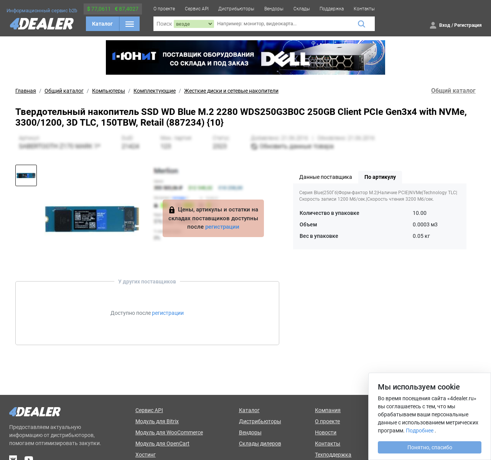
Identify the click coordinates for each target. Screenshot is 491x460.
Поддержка (332, 8)
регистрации (222, 226)
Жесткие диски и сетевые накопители (231, 91)
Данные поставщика (325, 177)
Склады (301, 8)
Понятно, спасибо (429, 447)
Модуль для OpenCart (162, 443)
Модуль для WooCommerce (169, 432)
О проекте (164, 8)
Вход (444, 25)
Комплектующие (154, 91)
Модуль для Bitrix (157, 421)
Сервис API (197, 8)
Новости (325, 432)
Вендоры (273, 8)
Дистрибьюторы (236, 8)
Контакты (364, 8)
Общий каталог (64, 91)
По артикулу (380, 177)
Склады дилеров (260, 443)
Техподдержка (333, 455)
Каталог (102, 24)
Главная (25, 91)
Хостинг (145, 455)
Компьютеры (108, 91)
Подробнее (419, 430)
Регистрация (468, 25)
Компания (328, 410)
